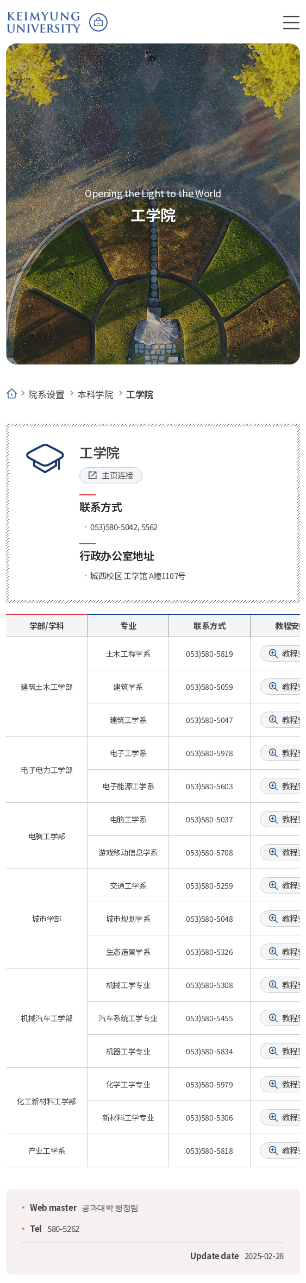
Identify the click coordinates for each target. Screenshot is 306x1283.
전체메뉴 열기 (291, 22)
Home (11, 394)
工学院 (139, 394)
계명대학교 (44, 17)
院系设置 (46, 394)
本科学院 (95, 394)
